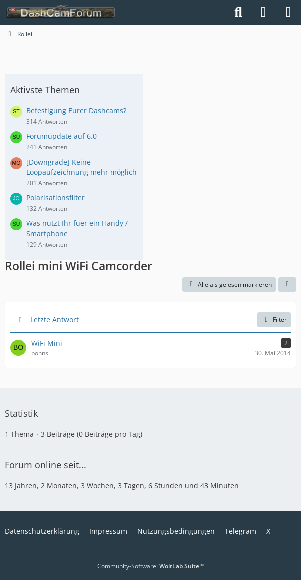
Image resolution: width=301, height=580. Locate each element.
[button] (287, 284)
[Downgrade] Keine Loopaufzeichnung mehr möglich (81, 167)
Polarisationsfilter (55, 197)
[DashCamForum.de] (61, 12)
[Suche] (238, 12)
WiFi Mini (46, 343)
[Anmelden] (263, 12)
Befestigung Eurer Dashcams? (76, 110)
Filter (274, 319)
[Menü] (288, 12)
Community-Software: (150, 566)
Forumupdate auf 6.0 (61, 136)
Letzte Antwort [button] (54, 319)
